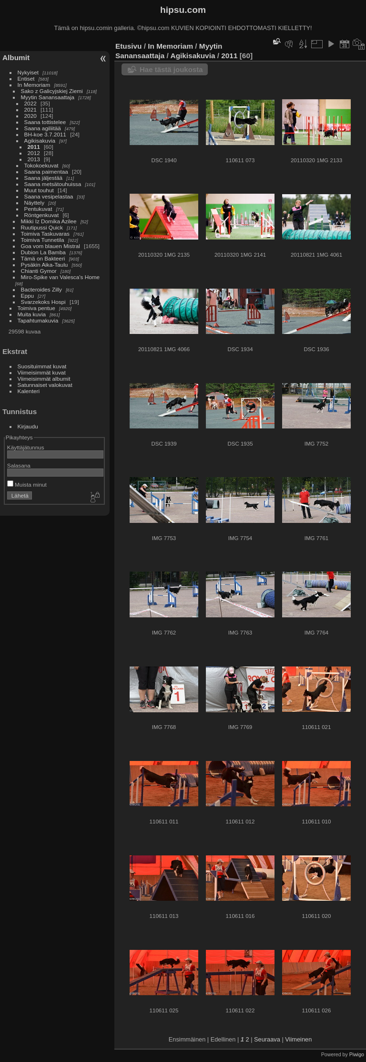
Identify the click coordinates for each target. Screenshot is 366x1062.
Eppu (27, 295)
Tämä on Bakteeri (43, 258)
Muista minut (27, 484)
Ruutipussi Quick (42, 227)
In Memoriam (34, 85)
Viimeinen (298, 1039)
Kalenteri (29, 391)
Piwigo (356, 1054)
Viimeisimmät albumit (44, 378)
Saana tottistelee (45, 122)
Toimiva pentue (36, 308)
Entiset (26, 78)
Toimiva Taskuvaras (45, 233)
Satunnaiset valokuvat (45, 385)
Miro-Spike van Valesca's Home (60, 277)
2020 (30, 116)
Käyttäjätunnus (25, 447)
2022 (30, 103)
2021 (30, 109)
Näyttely (34, 202)
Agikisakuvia (39, 140)
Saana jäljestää (43, 178)
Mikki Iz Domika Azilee (49, 221)
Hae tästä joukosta (171, 69)
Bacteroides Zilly (41, 289)
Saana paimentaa (46, 171)
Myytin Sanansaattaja (48, 97)
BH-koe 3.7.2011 (45, 134)
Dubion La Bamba (43, 252)
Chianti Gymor (39, 271)
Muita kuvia (32, 314)
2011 (34, 147)
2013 (34, 159)
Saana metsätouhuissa (52, 184)
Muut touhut (39, 190)
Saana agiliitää (42, 128)
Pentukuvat (38, 209)
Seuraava (267, 1039)
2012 (34, 153)
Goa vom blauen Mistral (50, 246)
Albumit (16, 57)
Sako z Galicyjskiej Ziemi (52, 91)
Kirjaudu (28, 426)
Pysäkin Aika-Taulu (44, 264)
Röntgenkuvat (41, 215)
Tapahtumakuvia (38, 320)
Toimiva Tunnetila (42, 240)
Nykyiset (28, 72)
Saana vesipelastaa (48, 196)
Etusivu (128, 46)
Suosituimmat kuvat (42, 366)
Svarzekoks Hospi (43, 302)
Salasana (18, 465)
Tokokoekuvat (41, 165)
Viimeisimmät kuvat (42, 372)
